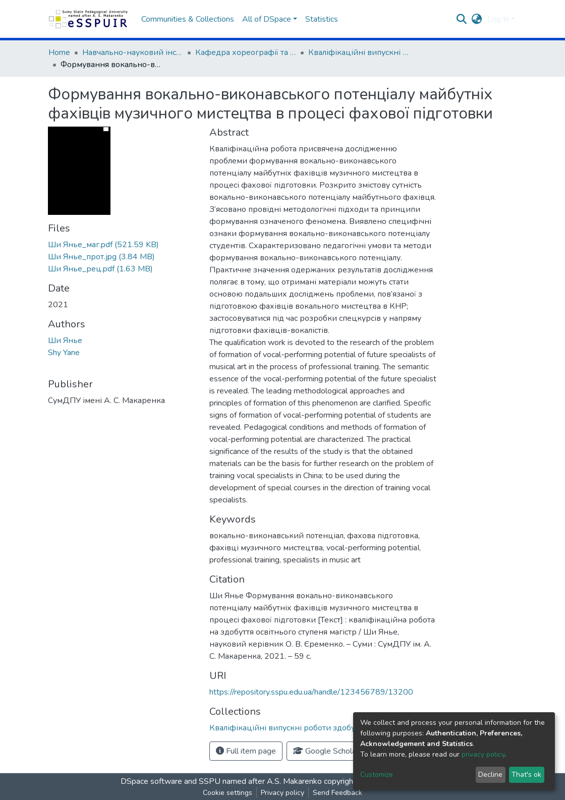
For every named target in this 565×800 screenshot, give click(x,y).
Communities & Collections (187, 19)
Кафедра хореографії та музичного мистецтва (245, 52)
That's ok (526, 774)
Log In (498, 19)
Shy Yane (64, 352)
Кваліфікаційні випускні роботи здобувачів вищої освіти (358, 52)
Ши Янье (65, 340)
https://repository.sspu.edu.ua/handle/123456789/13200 (311, 692)
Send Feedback (337, 792)
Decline (490, 774)
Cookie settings (227, 792)
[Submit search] (462, 19)
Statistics (321, 19)
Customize (376, 774)
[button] (477, 19)
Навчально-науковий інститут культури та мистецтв (132, 52)
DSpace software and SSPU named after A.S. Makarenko (221, 781)
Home (59, 52)
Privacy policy (282, 792)
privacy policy (483, 754)
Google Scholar (326, 751)
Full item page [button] (246, 751)
